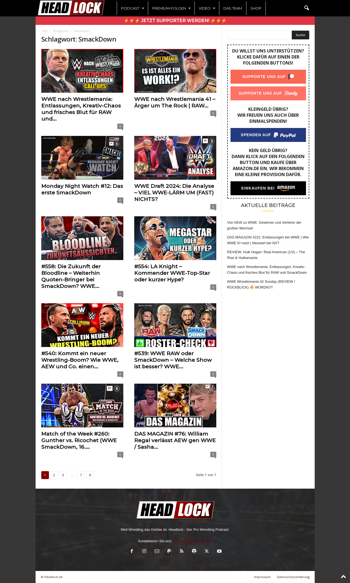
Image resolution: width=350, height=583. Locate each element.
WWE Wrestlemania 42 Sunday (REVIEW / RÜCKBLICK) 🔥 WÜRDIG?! (261, 284)
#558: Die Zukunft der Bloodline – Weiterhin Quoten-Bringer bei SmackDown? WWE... (71, 276)
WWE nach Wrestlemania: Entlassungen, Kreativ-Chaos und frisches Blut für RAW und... (81, 109)
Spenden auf (256, 135)
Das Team (232, 8)
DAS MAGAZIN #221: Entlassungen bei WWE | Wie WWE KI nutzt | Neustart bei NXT (268, 240)
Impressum (262, 577)
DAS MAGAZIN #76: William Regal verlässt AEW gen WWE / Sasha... (175, 440)
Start (44, 31)
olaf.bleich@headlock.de (192, 541)
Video (207, 8)
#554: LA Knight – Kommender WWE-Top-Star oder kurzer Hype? (172, 273)
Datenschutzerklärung (293, 577)
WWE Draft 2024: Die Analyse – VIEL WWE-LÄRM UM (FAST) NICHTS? (174, 192)
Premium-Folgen (171, 8)
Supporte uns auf (264, 76)
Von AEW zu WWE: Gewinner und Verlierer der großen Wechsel (264, 225)
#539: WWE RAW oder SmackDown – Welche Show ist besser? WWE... (173, 360)
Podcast (132, 8)
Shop (255, 8)
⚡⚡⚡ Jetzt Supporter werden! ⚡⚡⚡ (175, 20)
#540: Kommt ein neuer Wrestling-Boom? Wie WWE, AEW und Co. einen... (79, 360)
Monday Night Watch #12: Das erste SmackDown (82, 189)
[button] (307, 8)
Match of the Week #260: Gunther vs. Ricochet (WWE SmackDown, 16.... (79, 440)
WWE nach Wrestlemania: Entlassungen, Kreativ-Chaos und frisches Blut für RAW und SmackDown (267, 270)
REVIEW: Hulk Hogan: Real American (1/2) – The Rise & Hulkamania (266, 255)
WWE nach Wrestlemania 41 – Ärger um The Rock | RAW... (174, 102)
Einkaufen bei (258, 188)
